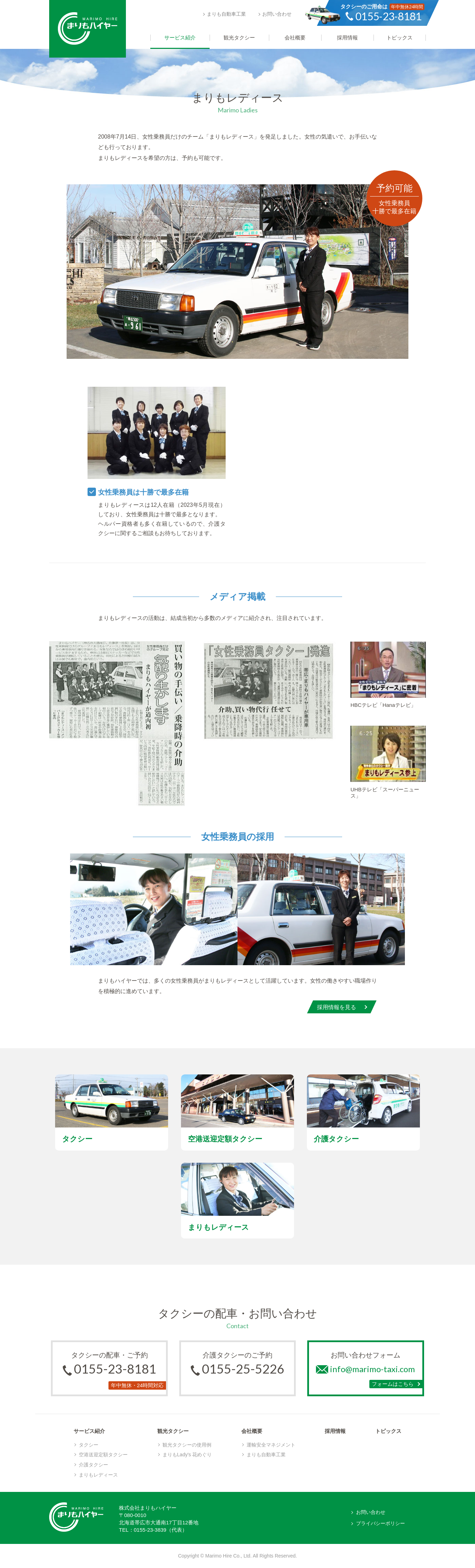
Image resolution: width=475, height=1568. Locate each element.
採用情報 (335, 1431)
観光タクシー (173, 1431)
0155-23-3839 (150, 1530)
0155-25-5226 (243, 1369)
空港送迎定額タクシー (103, 1454)
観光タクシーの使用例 (187, 1445)
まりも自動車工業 (226, 14)
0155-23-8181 (115, 1369)
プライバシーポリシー (380, 1523)
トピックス (388, 1431)
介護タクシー (93, 1464)
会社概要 (251, 1431)
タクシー (88, 1445)
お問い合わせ (277, 14)
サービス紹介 (89, 1431)
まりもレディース (98, 1475)
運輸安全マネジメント (271, 1445)
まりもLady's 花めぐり (187, 1454)
